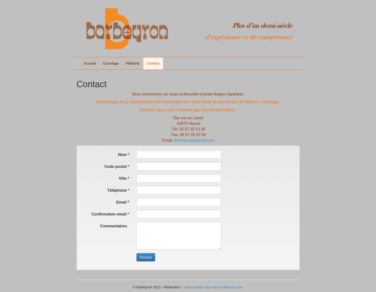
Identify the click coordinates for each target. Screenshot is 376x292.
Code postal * (116, 166)
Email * (122, 202)
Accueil (90, 63)
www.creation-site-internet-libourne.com (213, 287)
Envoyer (146, 257)
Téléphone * (118, 190)
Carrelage (111, 63)
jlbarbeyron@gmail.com (194, 140)
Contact (153, 63)
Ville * (124, 178)
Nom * (123, 155)
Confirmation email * (110, 214)
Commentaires (114, 226)
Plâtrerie (133, 63)
